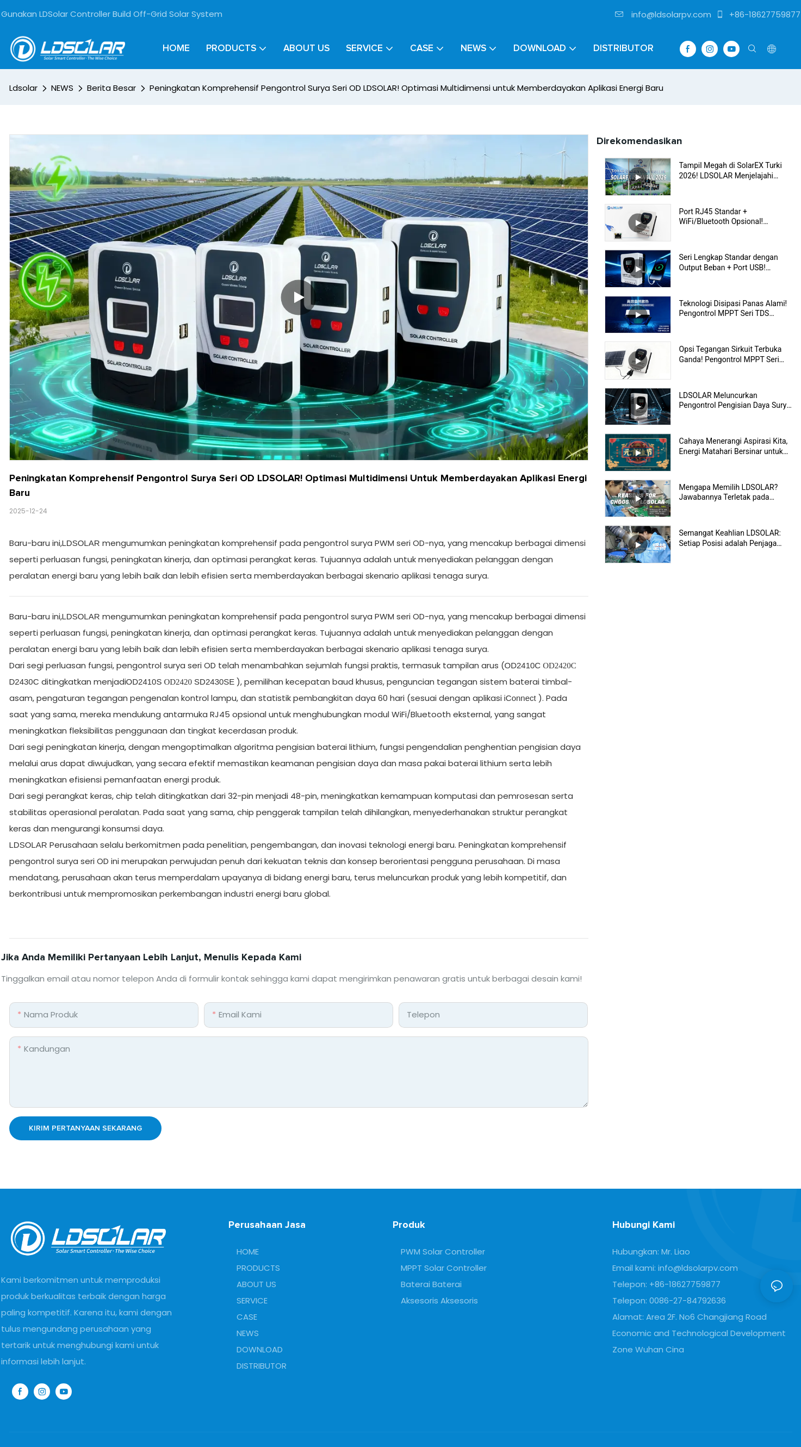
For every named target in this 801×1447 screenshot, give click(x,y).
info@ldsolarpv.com (663, 14)
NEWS (62, 88)
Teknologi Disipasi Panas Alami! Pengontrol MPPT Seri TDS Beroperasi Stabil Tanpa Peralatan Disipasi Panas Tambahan (733, 308)
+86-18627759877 (758, 14)
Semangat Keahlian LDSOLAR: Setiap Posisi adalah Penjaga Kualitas (730, 538)
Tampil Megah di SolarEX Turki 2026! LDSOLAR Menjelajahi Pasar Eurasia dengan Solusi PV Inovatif (733, 170)
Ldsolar (23, 88)
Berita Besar (111, 88)
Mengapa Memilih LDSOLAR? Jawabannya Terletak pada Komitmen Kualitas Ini (728, 492)
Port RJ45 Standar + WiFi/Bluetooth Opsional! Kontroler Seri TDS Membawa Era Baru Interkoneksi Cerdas (735, 216)
